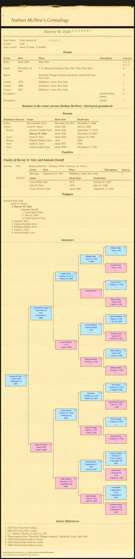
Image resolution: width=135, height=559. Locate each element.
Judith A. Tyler (36, 143)
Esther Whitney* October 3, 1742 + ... (91, 361)
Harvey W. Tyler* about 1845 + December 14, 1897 (15, 380)
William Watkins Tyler (40, 140)
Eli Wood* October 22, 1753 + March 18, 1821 (90, 395)
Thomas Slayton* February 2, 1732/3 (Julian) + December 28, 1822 (116, 458)
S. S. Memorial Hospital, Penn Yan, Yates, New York (65, 68)
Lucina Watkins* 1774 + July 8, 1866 (66, 344)
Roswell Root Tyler (37, 123)
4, (82, 30)
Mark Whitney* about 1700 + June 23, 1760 (116, 353)
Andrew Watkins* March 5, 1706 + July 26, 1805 (116, 318)
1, (73, 30)
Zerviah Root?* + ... (90, 293)
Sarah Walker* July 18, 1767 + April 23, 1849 (91, 498)
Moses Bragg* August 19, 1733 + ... (116, 421)
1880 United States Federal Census (25, 545)
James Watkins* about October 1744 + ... (91, 328)
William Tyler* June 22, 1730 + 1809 (91, 259)
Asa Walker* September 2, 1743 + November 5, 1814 (116, 492)
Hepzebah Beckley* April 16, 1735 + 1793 (116, 404)
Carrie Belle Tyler (39, 182)
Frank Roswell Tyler (40, 188)
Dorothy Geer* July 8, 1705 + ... (116, 267)
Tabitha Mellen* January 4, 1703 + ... (116, 370)
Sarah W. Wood (34, 126)
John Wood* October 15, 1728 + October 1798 (116, 387)
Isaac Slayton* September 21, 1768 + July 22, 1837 (91, 465)
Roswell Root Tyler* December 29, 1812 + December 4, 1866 (40, 313)
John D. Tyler (36, 185)
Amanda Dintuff (36, 166)
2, (76, 30)
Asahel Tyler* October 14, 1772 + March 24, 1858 (65, 276)
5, (85, 30)
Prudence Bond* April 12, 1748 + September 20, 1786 (116, 508)
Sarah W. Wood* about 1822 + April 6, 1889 (41, 447)
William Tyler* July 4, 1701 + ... (116, 250)
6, (88, 30)
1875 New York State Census (22, 527)
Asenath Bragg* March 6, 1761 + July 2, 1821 (91, 430)
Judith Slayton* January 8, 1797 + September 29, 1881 (66, 482)
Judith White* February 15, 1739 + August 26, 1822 (116, 474)
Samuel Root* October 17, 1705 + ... (116, 284)
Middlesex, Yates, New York (53, 82)
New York (44, 62)
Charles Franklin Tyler (40, 130)
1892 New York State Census (22, 530)
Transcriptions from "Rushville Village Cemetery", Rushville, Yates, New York (48, 536)
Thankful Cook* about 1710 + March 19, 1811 (116, 336)
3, (79, 30)
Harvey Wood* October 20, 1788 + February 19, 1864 (65, 414)
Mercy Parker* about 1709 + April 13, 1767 (116, 301)
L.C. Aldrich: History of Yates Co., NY (27, 533)
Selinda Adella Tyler (39, 147)
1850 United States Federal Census (25, 539)
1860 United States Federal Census (25, 542)
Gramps (18, 552)
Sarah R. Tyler (36, 137)
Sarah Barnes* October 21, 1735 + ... (116, 438)
